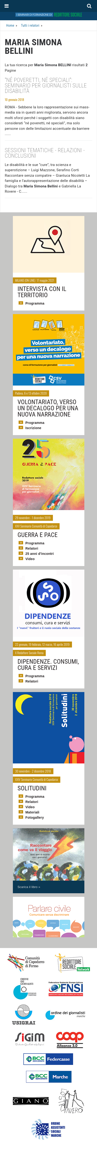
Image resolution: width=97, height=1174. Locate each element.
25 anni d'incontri (40, 554)
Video (30, 559)
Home (10, 25)
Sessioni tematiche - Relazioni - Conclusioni (45, 153)
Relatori (32, 548)
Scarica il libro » (29, 887)
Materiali (33, 812)
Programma (35, 303)
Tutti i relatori (30, 25)
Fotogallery (35, 817)
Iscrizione (33, 428)
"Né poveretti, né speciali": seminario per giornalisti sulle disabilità (46, 85)
